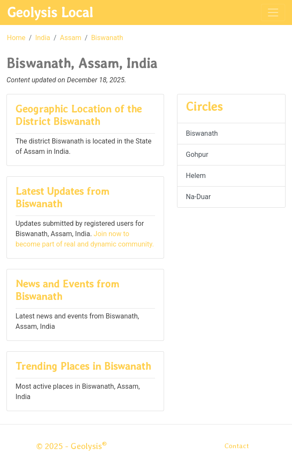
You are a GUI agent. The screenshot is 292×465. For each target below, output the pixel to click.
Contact (236, 446)
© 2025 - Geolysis (71, 446)
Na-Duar (198, 197)
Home (16, 38)
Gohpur (197, 154)
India (42, 38)
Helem (196, 176)
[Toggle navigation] (273, 12)
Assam (70, 38)
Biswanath (107, 38)
